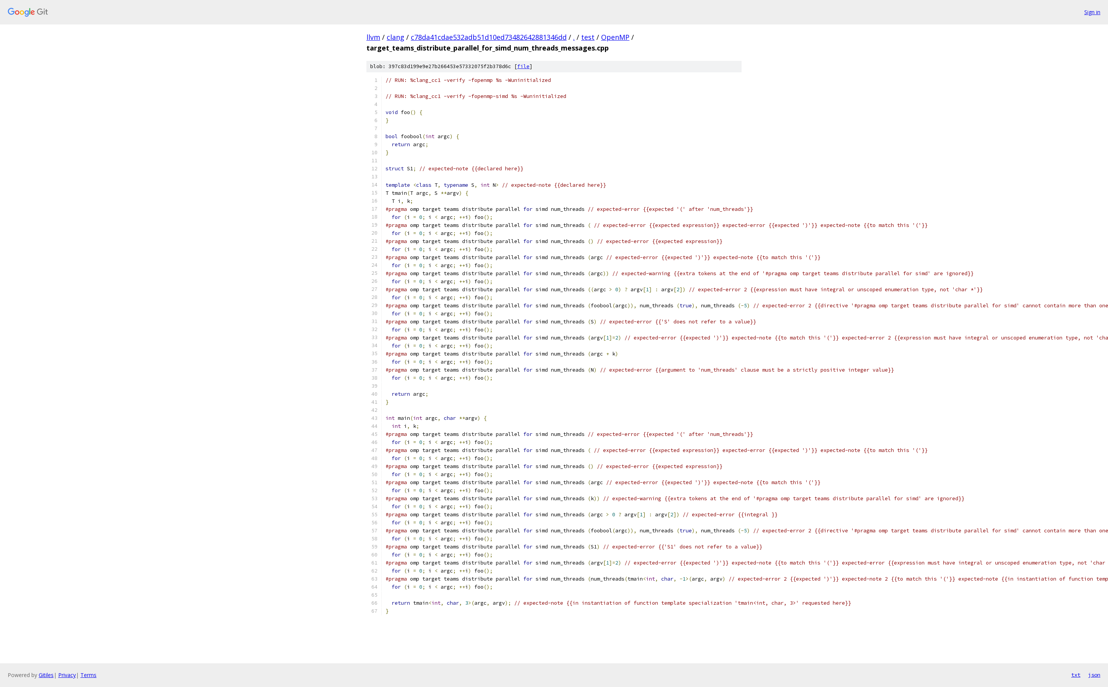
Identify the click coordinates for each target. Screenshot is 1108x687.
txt (1075, 674)
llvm (373, 37)
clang (395, 37)
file (523, 66)
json (1094, 674)
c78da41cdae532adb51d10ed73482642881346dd (489, 37)
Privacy (67, 675)
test (588, 37)
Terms (88, 675)
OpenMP (615, 37)
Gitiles (46, 675)
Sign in (1092, 12)
